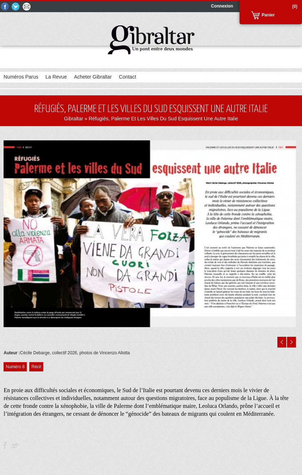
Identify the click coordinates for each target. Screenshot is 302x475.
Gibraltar (73, 118)
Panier (268, 15)
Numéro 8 (15, 366)
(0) (294, 6)
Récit (36, 366)
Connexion (222, 6)
